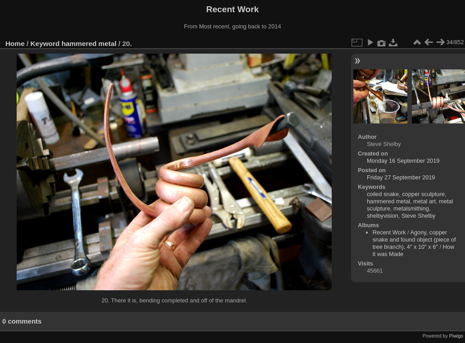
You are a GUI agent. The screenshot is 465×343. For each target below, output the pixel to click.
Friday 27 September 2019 (401, 177)
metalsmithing (411, 208)
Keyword (45, 43)
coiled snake (383, 194)
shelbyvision (382, 215)
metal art (424, 201)
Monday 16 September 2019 (403, 160)
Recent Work (389, 232)
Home (15, 43)
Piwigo (456, 335)
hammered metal (89, 43)
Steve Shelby (418, 215)
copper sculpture (423, 194)
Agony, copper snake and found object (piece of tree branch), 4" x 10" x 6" (414, 239)
